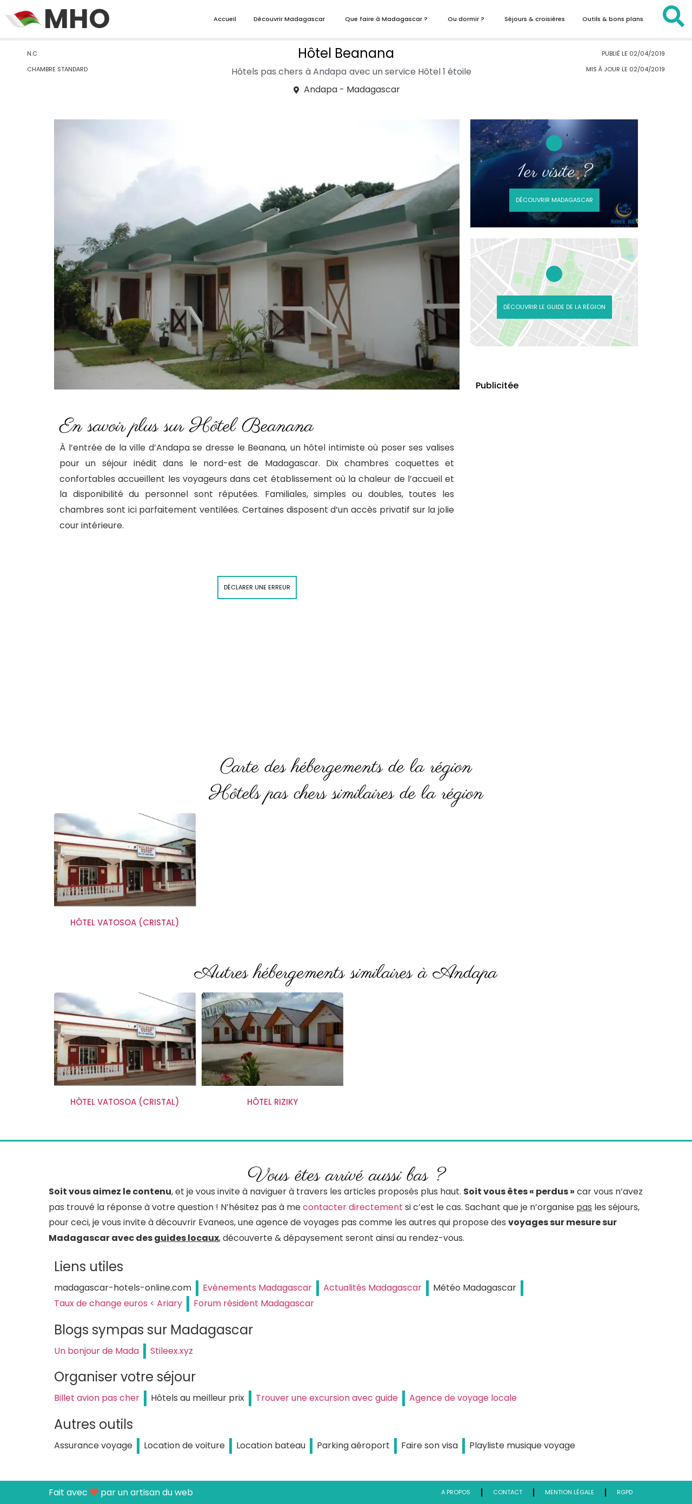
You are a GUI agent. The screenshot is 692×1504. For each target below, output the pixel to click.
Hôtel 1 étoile (444, 71)
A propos (455, 1492)
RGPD (625, 1492)
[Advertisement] (554, 563)
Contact (507, 1492)
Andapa (330, 71)
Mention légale (569, 1492)
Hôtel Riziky (272, 1101)
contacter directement (353, 1207)
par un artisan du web (147, 1492)
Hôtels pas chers (267, 71)
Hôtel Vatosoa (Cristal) (124, 922)
